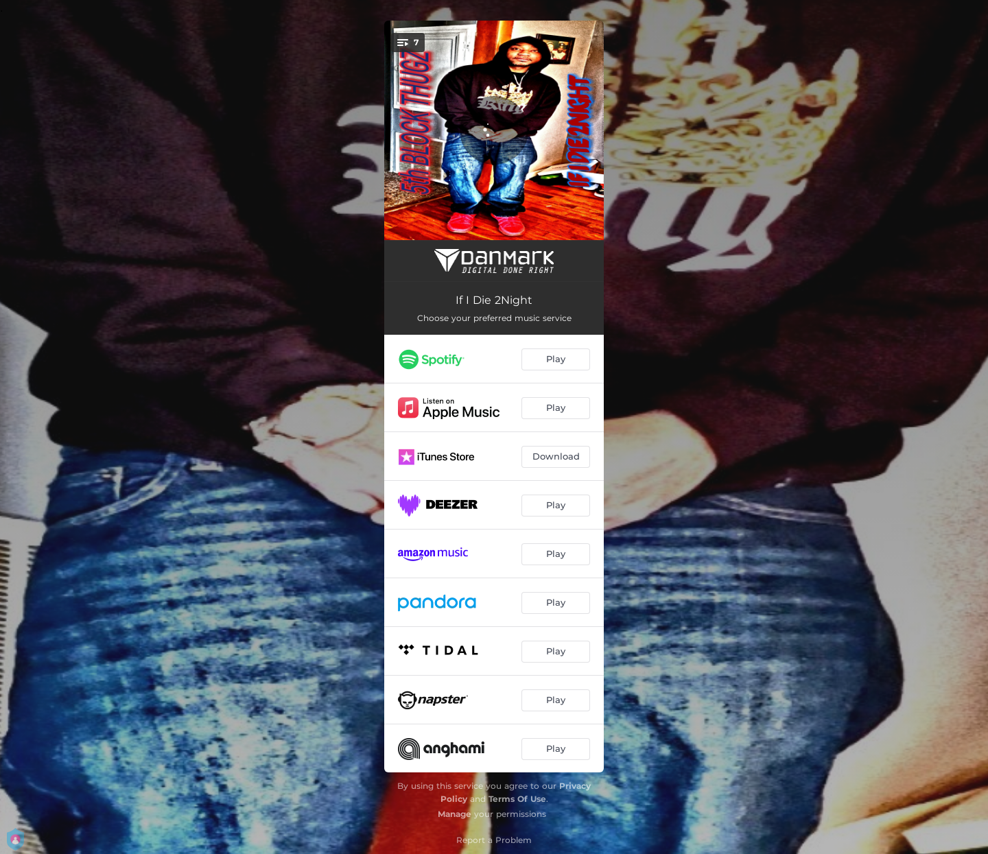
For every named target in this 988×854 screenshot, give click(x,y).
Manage (454, 814)
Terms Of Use (517, 799)
